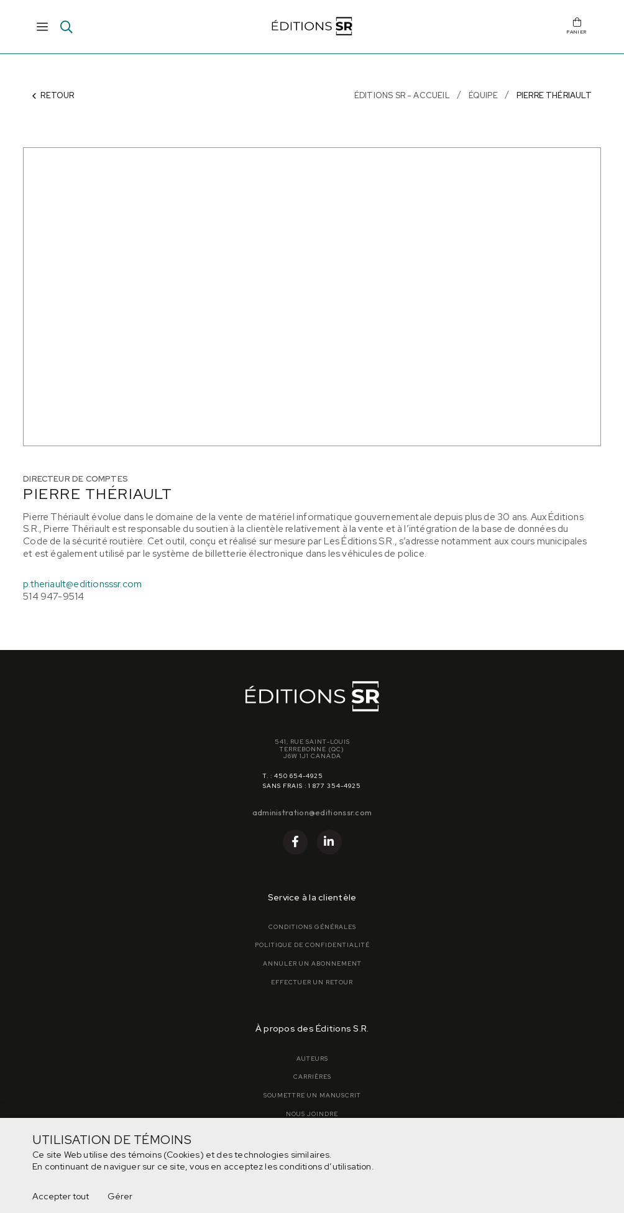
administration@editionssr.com (312, 812)
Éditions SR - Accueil (402, 95)
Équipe (483, 95)
